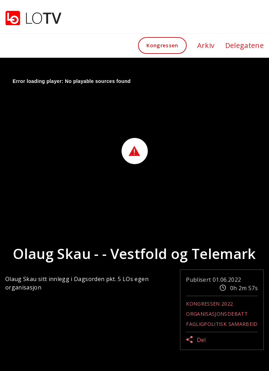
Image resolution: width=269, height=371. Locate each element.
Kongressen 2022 (209, 303)
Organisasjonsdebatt (217, 313)
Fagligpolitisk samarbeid (221, 324)
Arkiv (206, 45)
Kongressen (162, 45)
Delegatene (244, 45)
